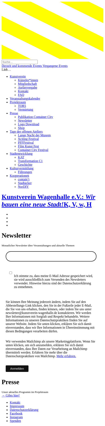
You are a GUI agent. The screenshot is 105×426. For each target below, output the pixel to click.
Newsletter (25, 120)
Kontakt (23, 91)
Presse (14, 113)
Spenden (15, 421)
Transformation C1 (30, 161)
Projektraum (18, 102)
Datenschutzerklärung (24, 410)
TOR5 (22, 106)
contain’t (24, 179)
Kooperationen (19, 175)
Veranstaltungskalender (25, 98)
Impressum (17, 406)
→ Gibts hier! (11, 395)
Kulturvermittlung (21, 168)
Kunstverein (18, 76)
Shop (21, 128)
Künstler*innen (28, 80)
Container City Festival (33, 150)
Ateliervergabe (27, 87)
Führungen (25, 172)
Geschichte (25, 164)
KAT (21, 157)
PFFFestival (26, 142)
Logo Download (28, 124)
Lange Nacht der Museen (34, 135)
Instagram (16, 417)
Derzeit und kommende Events (22, 66)
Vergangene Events (55, 66)
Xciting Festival (28, 139)
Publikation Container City (35, 117)
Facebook (16, 413)
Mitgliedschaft (27, 84)
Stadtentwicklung (21, 153)
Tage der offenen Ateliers (26, 131)
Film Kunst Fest (28, 146)
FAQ (21, 95)
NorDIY (23, 186)
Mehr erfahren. (66, 356)
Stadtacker (25, 183)
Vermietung (25, 109)
